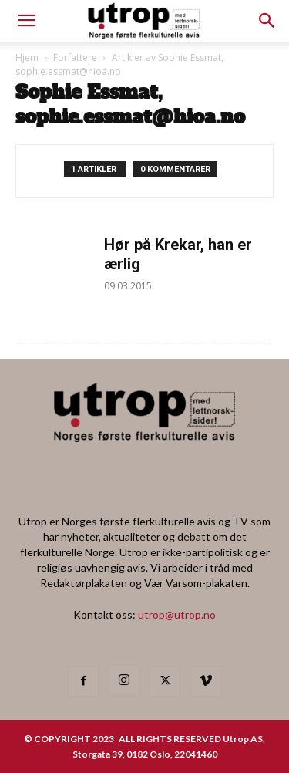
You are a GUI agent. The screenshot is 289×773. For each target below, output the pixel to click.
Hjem (27, 57)
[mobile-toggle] (26, 21)
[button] (267, 21)
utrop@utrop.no (177, 614)
